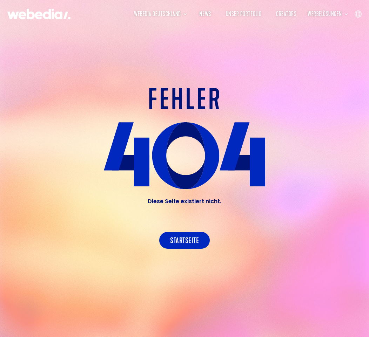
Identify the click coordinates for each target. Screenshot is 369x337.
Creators (286, 14)
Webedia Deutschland (157, 14)
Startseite (184, 240)
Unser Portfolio (244, 14)
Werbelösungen (325, 14)
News (205, 14)
